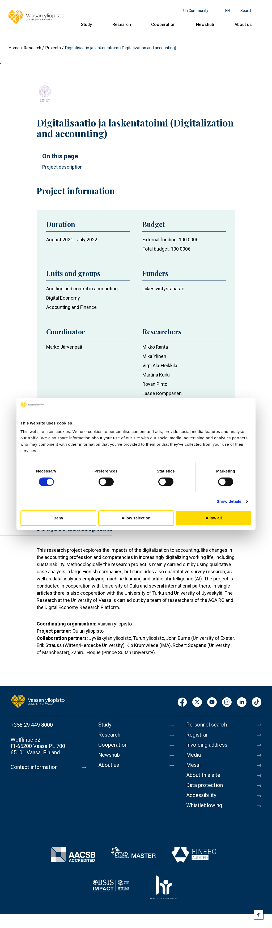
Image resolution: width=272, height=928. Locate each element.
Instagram (227, 702)
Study (86, 24)
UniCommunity (195, 10)
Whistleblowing (204, 805)
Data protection (204, 785)
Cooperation (163, 24)
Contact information (34, 767)
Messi (193, 765)
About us (243, 24)
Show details (229, 501)
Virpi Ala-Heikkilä (159, 365)
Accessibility (201, 795)
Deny (58, 518)
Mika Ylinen (154, 356)
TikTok (256, 702)
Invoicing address (206, 745)
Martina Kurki (156, 375)
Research (121, 24)
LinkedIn (241, 702)
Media (193, 755)
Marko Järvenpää (64, 347)
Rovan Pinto (154, 384)
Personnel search (206, 725)
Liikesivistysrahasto (163, 288)
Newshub (205, 24)
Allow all (214, 518)
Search (246, 10)
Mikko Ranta (155, 347)
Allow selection (135, 518)
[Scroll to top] (259, 915)
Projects (53, 47)
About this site (203, 775)
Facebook (182, 702)
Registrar (197, 735)
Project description (62, 167)
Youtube (212, 702)
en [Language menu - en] (227, 10)
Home (14, 47)
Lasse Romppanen (162, 393)
